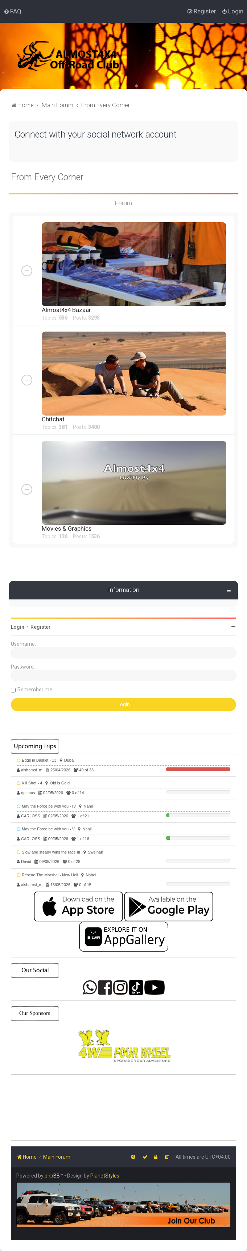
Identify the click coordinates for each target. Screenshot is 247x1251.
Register (40, 627)
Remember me (34, 689)
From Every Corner (47, 177)
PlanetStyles (104, 1176)
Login (17, 627)
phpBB (52, 1176)
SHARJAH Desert (123, 1108)
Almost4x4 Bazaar (66, 309)
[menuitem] (12, 11)
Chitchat (53, 419)
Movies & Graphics (66, 528)
